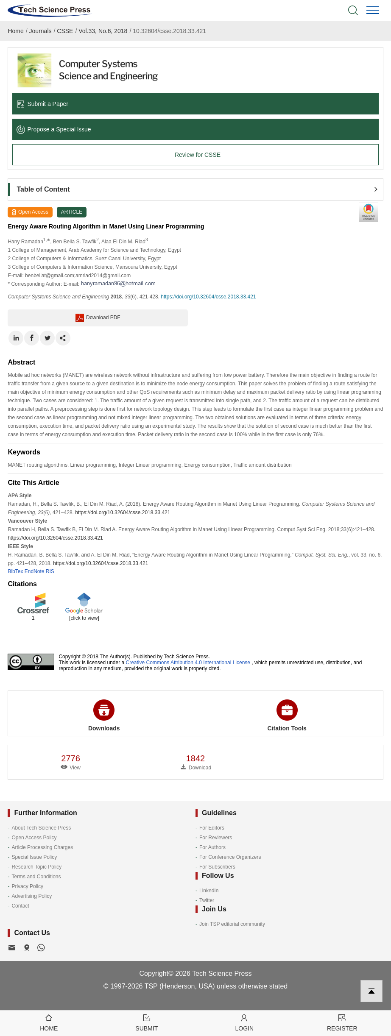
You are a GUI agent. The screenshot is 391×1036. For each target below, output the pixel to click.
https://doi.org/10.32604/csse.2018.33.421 (208, 297)
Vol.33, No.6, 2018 (102, 31)
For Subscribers (217, 867)
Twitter (206, 900)
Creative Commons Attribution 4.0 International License (188, 663)
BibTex (15, 571)
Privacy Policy (27, 886)
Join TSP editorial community (232, 924)
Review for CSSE (198, 154)
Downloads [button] (104, 715)
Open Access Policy (33, 838)
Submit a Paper (42, 103)
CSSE (65, 31)
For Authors (212, 847)
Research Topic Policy (36, 867)
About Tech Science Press (41, 828)
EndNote (35, 571)
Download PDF (97, 318)
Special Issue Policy (34, 857)
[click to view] (84, 618)
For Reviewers (215, 838)
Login (244, 1022)
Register (342, 1022)
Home (15, 31)
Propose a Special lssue (54, 129)
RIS (50, 571)
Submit (147, 1022)
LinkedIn (208, 891)
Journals (40, 31)
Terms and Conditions (36, 877)
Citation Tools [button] (287, 715)
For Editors (211, 828)
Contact (20, 906)
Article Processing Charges (42, 847)
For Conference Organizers (230, 857)
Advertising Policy (31, 896)
